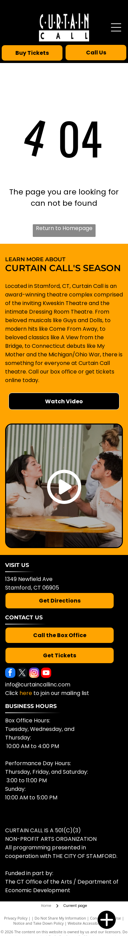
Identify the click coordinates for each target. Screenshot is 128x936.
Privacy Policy (16, 918)
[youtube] (46, 674)
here (25, 693)
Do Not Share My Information (60, 918)
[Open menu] (116, 27)
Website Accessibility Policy (91, 923)
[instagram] (34, 674)
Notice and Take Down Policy (38, 923)
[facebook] (10, 674)
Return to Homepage (64, 228)
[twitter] (22, 674)
